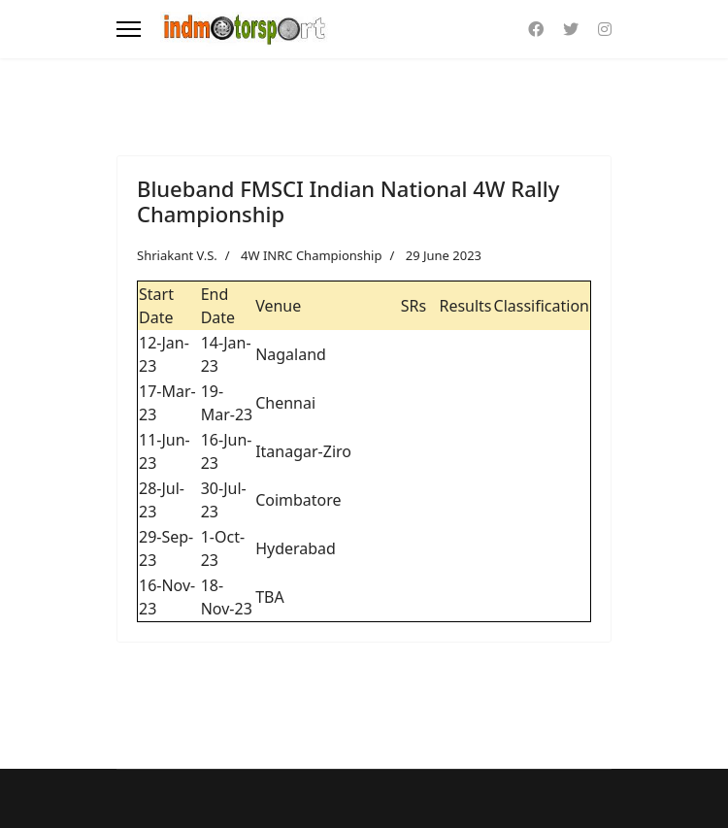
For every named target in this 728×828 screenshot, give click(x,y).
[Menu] (128, 29)
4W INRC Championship (311, 255)
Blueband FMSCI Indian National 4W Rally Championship (348, 201)
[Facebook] (536, 29)
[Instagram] (605, 29)
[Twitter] (571, 29)
